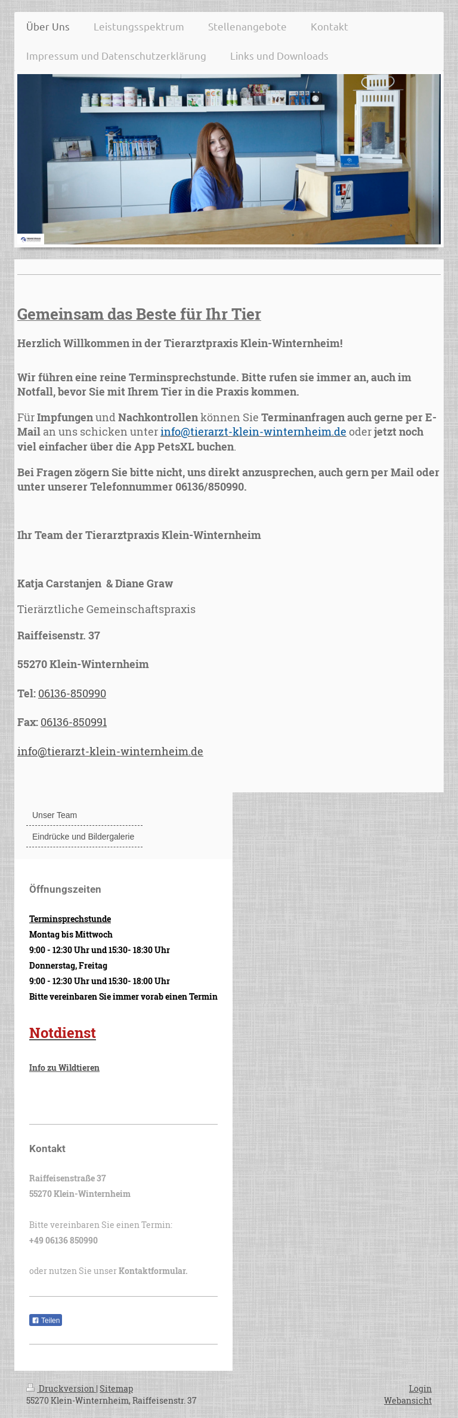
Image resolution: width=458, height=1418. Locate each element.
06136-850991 (74, 722)
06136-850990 (72, 693)
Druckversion (61, 1388)
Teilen (46, 1320)
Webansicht (408, 1400)
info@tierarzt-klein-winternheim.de (110, 751)
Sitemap (116, 1388)
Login (420, 1388)
